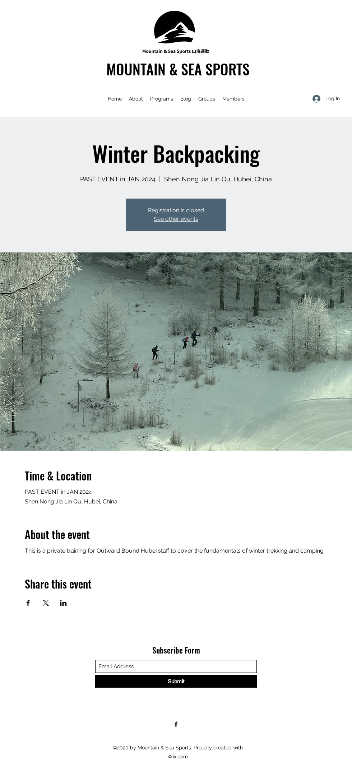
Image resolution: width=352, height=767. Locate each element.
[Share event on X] (45, 603)
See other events (176, 218)
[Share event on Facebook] (28, 603)
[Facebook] (176, 724)
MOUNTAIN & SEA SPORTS (178, 69)
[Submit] (176, 681)
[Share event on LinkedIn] (63, 603)
